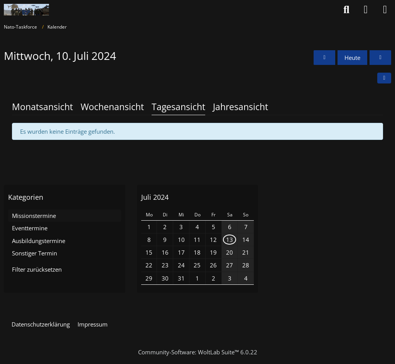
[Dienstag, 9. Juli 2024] (324, 57)
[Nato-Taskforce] (26, 9)
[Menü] (385, 9)
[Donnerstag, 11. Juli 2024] (380, 57)
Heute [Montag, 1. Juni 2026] (352, 57)
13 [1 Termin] (229, 239)
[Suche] (346, 9)
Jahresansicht (240, 106)
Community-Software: (197, 352)
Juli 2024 (155, 197)
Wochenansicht (112, 106)
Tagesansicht (178, 106)
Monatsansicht (42, 106)
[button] (384, 78)
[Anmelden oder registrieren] (365, 9)
